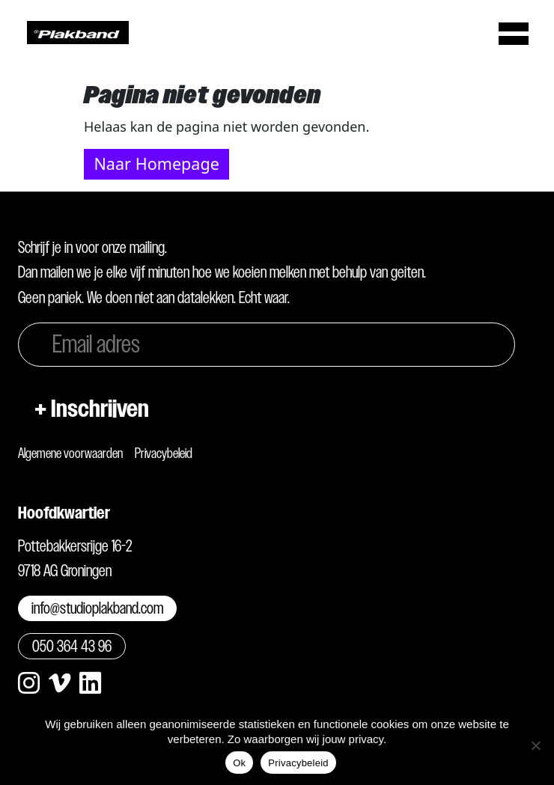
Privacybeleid (163, 453)
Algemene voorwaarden (70, 453)
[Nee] (535, 745)
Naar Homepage (156, 163)
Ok (239, 763)
